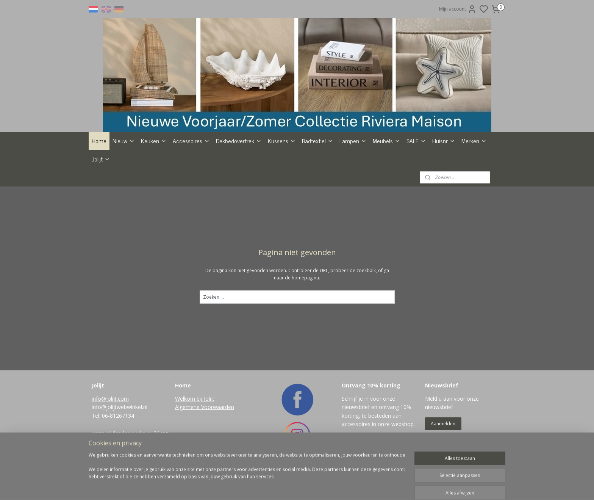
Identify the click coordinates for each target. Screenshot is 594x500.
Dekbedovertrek (239, 141)
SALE (416, 141)
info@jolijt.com (110, 398)
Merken (474, 141)
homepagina (305, 277)
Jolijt (101, 159)
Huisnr (443, 141)
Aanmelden (443, 423)
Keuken (154, 141)
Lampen (353, 141)
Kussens (282, 141)
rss (328, 486)
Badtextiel (317, 141)
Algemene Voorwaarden (204, 407)
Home (99, 141)
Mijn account (458, 9)
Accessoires (191, 141)
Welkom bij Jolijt (194, 398)
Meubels (386, 141)
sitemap (312, 486)
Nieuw (124, 141)
